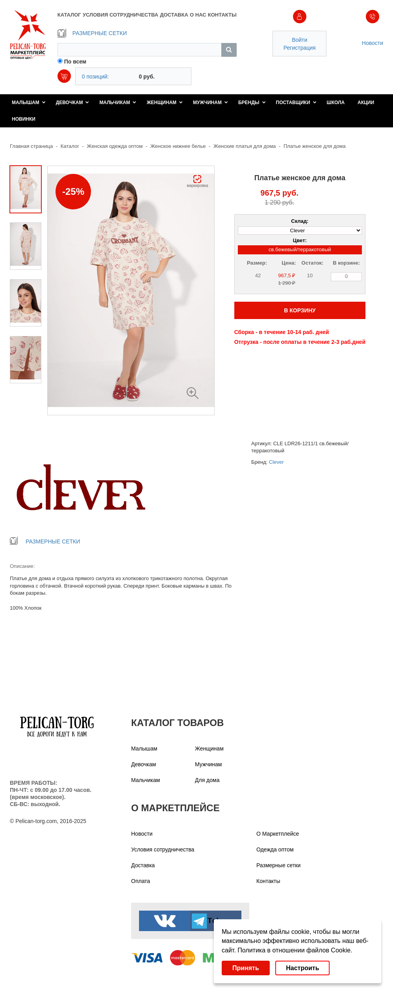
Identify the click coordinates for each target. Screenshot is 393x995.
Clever (276, 462)
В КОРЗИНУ (299, 310)
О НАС (198, 15)
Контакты (268, 881)
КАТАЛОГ (69, 15)
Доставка (143, 865)
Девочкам (72, 102)
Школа (336, 102)
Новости (372, 43)
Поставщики (296, 102)
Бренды (252, 102)
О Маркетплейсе (277, 834)
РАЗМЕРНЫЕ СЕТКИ (92, 33)
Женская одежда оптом (115, 146)
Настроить (302, 968)
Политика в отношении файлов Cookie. (294, 950)
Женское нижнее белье (178, 146)
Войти (299, 40)
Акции (366, 102)
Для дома (207, 780)
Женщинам (164, 102)
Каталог (70, 146)
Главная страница (31, 146)
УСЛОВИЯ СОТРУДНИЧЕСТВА (120, 15)
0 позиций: (95, 76)
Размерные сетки (278, 865)
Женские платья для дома (244, 146)
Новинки (23, 119)
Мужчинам (210, 102)
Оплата (140, 881)
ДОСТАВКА (174, 15)
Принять (245, 968)
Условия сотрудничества (162, 849)
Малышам (29, 102)
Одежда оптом (275, 849)
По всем (75, 61)
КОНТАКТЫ (222, 15)
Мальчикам (117, 102)
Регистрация (300, 48)
